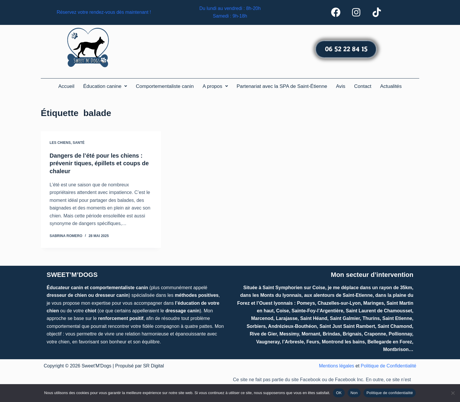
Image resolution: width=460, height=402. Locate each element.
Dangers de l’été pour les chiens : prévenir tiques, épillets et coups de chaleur (99, 164)
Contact (362, 87)
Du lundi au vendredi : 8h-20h (230, 8)
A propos (215, 87)
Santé (79, 144)
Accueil (66, 87)
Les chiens (60, 144)
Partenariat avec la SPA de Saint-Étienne (282, 87)
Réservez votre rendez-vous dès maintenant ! (104, 12)
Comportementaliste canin (165, 87)
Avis (340, 87)
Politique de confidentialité (389, 393)
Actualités (391, 87)
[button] (105, 87)
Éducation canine (105, 87)
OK (338, 393)
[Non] (453, 393)
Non (354, 393)
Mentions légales (336, 366)
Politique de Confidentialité (388, 366)
